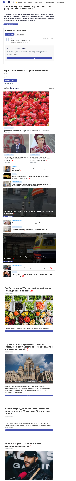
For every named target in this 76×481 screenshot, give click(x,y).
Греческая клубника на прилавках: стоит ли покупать (26, 131)
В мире (19, 2)
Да (7, 74)
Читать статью (11, 24)
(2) (46, 160)
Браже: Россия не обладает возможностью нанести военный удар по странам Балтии (40, 158)
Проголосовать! (10, 80)
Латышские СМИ (61, 2)
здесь (16, 54)
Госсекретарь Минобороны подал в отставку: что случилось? (31, 268)
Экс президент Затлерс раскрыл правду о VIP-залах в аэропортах (32, 223)
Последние (9, 34)
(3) (24, 231)
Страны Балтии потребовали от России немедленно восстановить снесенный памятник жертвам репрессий (29, 347)
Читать (29, 331)
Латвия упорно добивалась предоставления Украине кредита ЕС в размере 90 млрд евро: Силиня (27, 411)
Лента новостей (28, 2)
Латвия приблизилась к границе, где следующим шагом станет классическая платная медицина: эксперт (31, 184)
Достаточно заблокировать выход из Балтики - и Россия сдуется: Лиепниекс (16, 158)
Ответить (13, 42)
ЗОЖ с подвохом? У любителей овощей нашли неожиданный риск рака (28, 289)
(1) (34, 9)
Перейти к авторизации (29, 58)
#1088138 (51, 38)
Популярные (19, 34)
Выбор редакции (50, 2)
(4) (23, 276)
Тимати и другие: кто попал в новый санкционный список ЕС (23, 444)
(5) (12, 160)
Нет (7, 77)
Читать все (51, 88)
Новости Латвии (39, 2)
